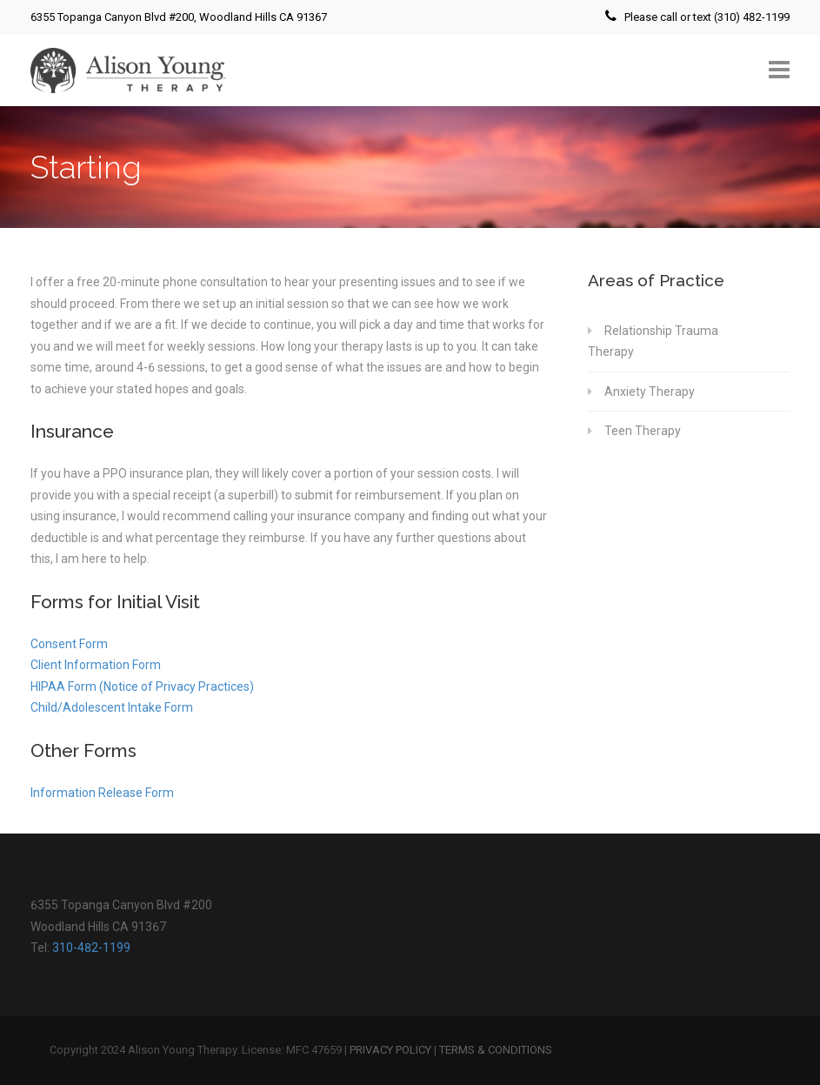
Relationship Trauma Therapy (653, 341)
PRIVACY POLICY (390, 1049)
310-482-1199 (91, 947)
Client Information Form (95, 665)
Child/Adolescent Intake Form (111, 707)
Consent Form (69, 644)
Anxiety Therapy (649, 392)
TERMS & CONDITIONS (495, 1049)
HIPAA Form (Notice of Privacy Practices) (142, 686)
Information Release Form (102, 793)
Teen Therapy (642, 431)
